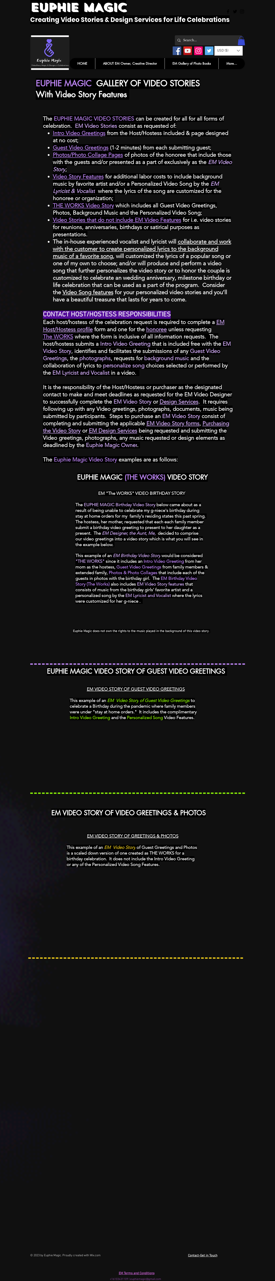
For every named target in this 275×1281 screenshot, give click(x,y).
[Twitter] (209, 50)
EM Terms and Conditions (136, 1273)
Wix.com (95, 1255)
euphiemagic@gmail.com (145, 1279)
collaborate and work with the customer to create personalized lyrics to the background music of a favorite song (142, 249)
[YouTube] (187, 50)
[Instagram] (198, 50)
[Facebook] (177, 50)
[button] (241, 40)
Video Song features (87, 292)
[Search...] (208, 40)
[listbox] (228, 51)
